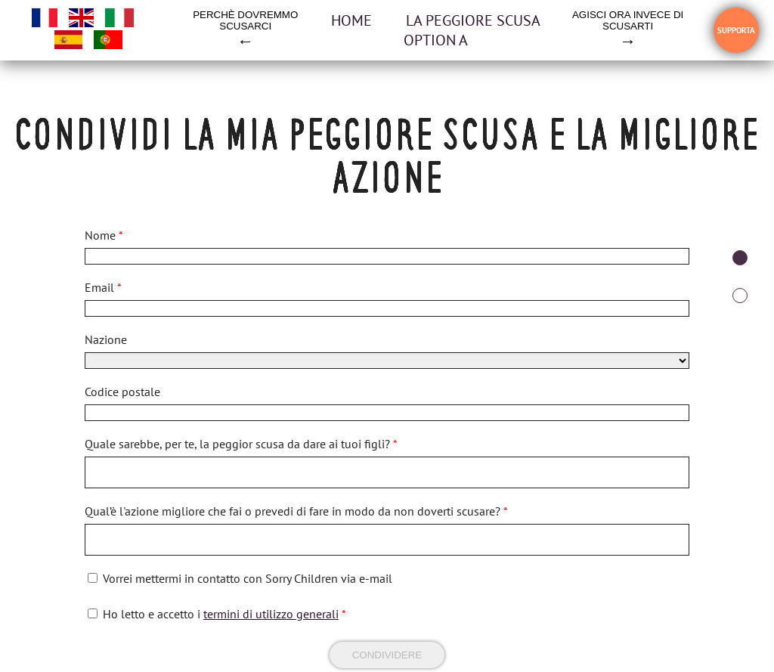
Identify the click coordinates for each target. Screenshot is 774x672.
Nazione (106, 339)
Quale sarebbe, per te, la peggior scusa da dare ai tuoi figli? (241, 443)
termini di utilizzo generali (271, 613)
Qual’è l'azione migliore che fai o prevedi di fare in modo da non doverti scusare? (296, 511)
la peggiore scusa (473, 20)
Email (103, 287)
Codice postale (122, 391)
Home (353, 20)
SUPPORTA (736, 30)
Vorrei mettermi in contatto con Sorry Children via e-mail (247, 578)
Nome (104, 235)
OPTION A (436, 40)
